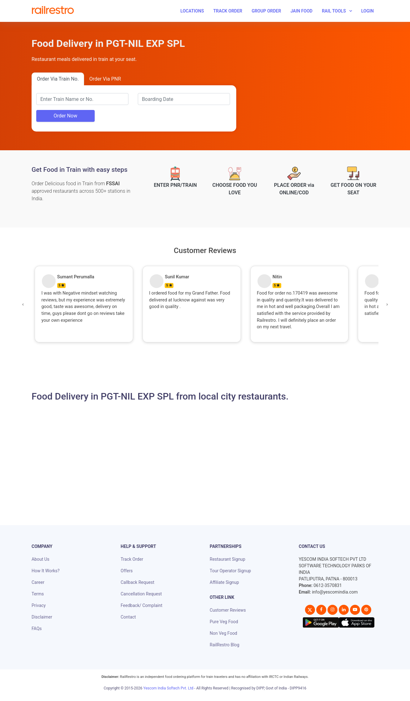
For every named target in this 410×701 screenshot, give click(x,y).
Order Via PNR (105, 79)
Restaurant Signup (227, 559)
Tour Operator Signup (230, 570)
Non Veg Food (223, 633)
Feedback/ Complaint (141, 605)
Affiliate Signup (224, 582)
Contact (128, 616)
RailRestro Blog (224, 644)
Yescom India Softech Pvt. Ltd (168, 688)
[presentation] (23, 304)
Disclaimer (42, 616)
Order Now (65, 116)
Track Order (227, 10)
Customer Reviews (228, 610)
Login (367, 10)
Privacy (39, 605)
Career (38, 582)
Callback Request (137, 582)
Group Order (266, 10)
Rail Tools (334, 10)
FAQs (37, 628)
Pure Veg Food (224, 621)
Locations (192, 10)
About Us (40, 559)
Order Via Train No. (58, 79)
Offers (127, 570)
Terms (38, 593)
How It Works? (46, 570)
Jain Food (301, 10)
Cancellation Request (141, 593)
